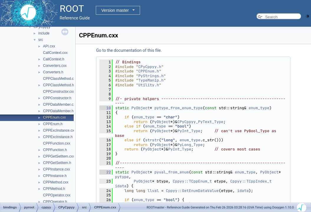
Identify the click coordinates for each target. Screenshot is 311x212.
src (40, 40)
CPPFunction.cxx (56, 143)
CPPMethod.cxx (55, 182)
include (44, 33)
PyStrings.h (151, 75)
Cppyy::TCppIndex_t (250, 181)
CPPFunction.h (55, 150)
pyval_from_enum (171, 172)
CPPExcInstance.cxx (59, 130)
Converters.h (53, 72)
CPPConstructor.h (57, 98)
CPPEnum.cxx (54, 117)
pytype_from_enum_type (178, 107)
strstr (152, 140)
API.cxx (49, 46)
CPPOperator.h (55, 202)
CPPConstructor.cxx (59, 92)
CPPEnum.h (52, 124)
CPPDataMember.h (58, 111)
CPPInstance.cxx (56, 169)
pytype (122, 176)
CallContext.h (53, 59)
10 (105, 107)
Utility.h (148, 84)
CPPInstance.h (55, 176)
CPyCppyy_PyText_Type (200, 121)
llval (153, 190)
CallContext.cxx (55, 53)
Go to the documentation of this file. (129, 50)
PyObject (140, 107)
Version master (115, 10)
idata (120, 185)
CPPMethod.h (54, 189)
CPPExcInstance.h (58, 137)
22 (105, 172)
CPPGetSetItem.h (57, 163)
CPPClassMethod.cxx (60, 79)
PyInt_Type (188, 130)
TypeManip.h (151, 80)
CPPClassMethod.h (58, 85)
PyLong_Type (190, 144)
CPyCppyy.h (149, 66)
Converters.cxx (55, 66)
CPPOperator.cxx (56, 195)
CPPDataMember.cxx (60, 104)
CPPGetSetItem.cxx (59, 156)
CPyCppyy (42, 27)
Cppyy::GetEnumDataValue (192, 190)
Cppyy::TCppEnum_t (192, 181)
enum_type (259, 107)
